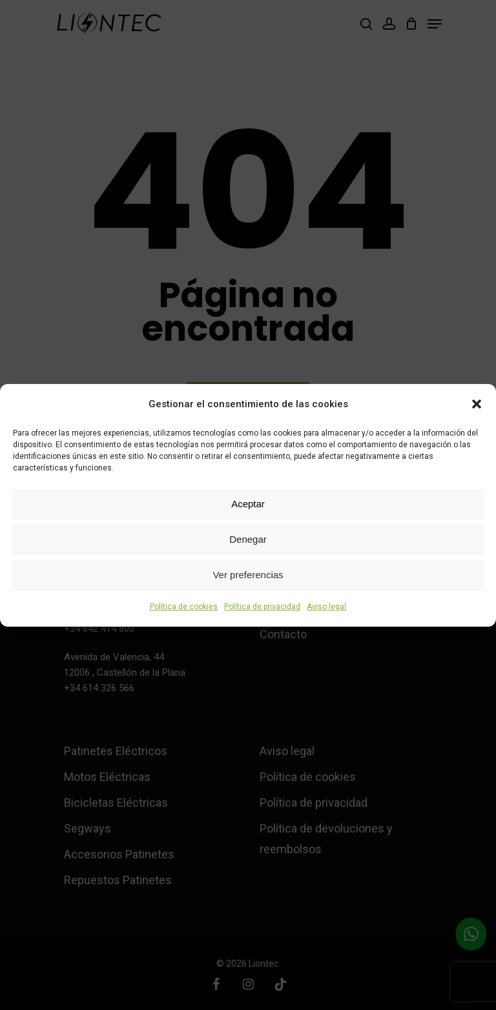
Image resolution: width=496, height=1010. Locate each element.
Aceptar (248, 503)
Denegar (248, 539)
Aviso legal (326, 606)
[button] (476, 404)
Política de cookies (184, 606)
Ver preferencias (247, 574)
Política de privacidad (262, 606)
